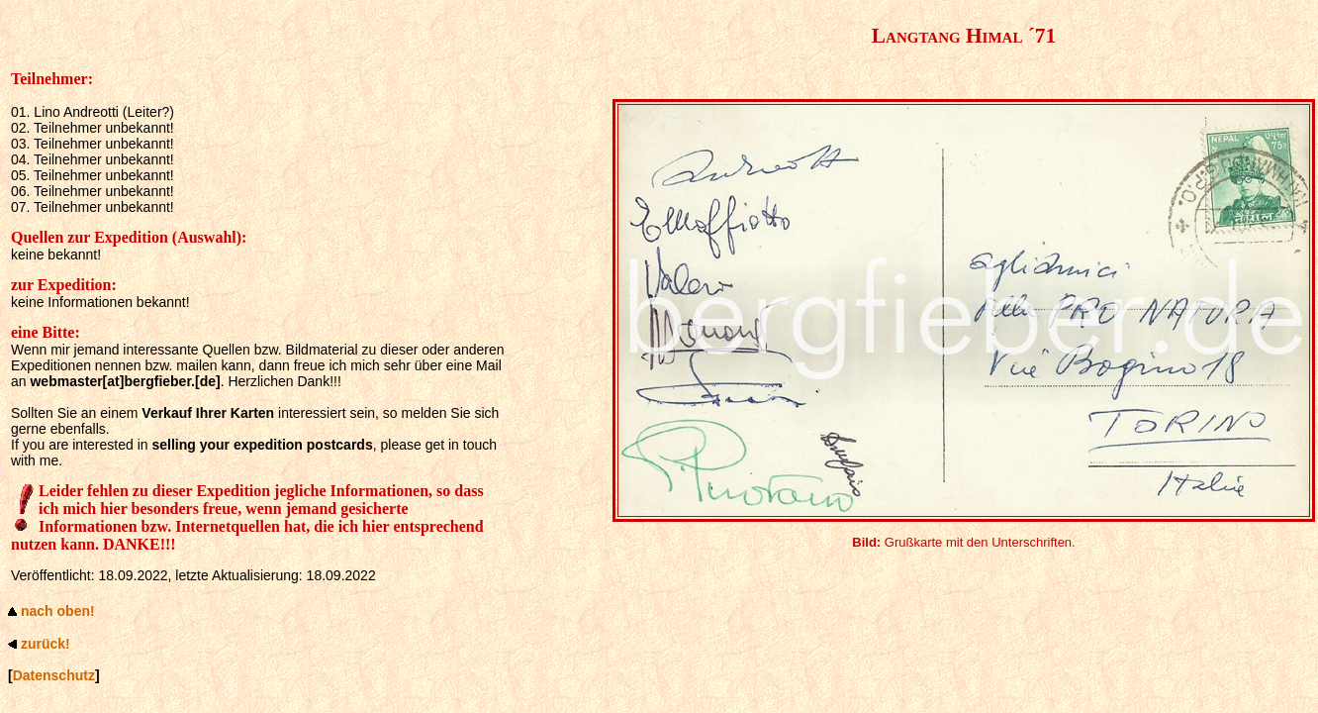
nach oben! (58, 611)
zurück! (45, 644)
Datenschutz (54, 675)
